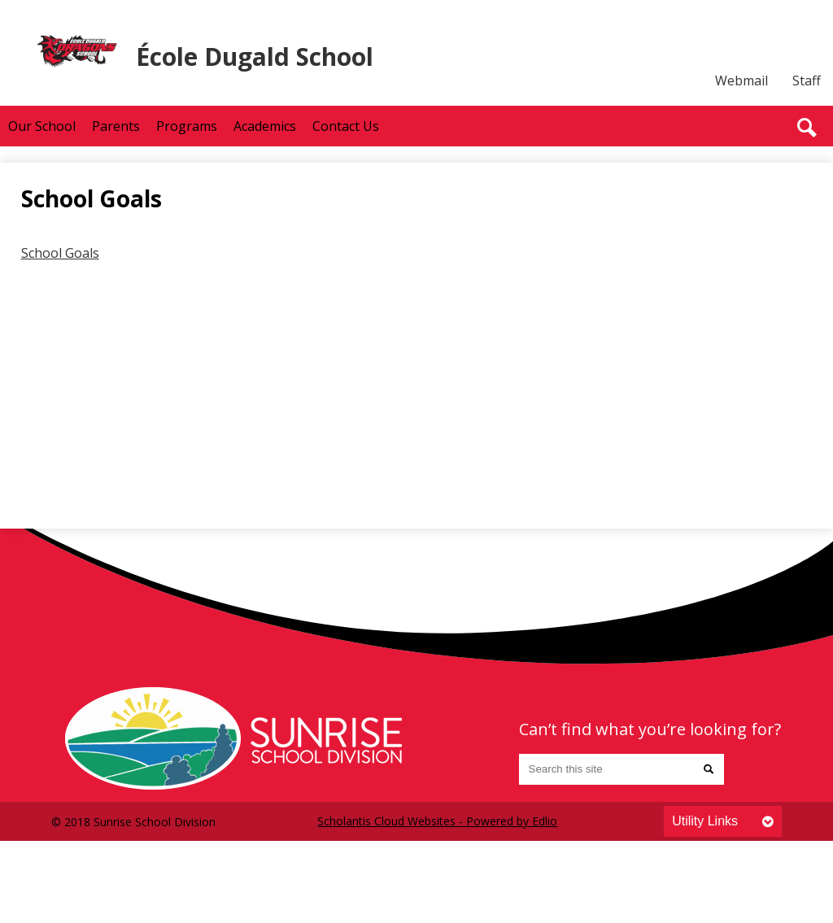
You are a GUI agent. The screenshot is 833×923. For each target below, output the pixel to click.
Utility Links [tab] (705, 821)
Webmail (741, 80)
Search (807, 127)
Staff (806, 80)
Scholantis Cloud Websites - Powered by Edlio (437, 821)
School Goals (60, 253)
